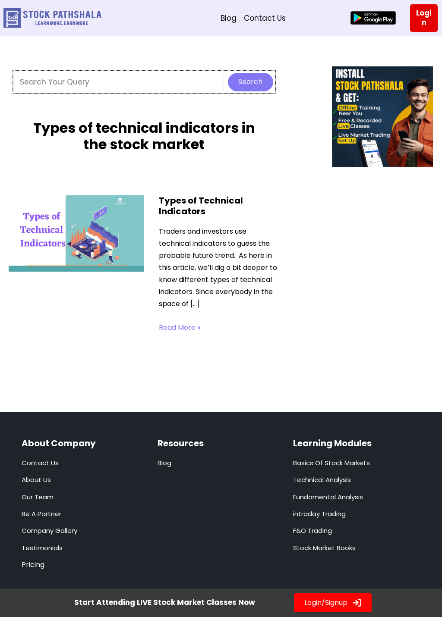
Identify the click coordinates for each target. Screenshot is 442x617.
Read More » (179, 327)
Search (250, 81)
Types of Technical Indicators (201, 205)
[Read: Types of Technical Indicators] (76, 232)
